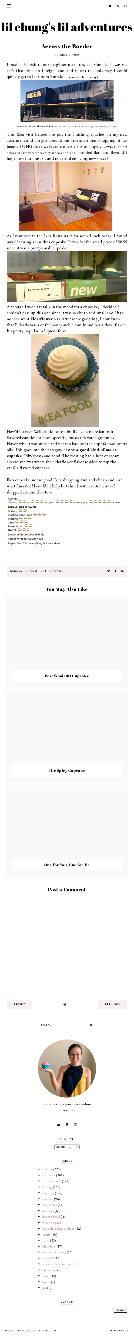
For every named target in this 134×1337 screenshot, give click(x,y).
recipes (47, 1169)
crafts (46, 1234)
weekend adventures (56, 1264)
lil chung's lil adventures (67, 27)
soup (45, 1240)
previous (112, 1004)
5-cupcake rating (54, 1252)
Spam (46, 1282)
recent (19, 1004)
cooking (48, 1193)
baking (47, 1187)
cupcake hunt (35, 571)
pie (44, 1287)
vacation (48, 1222)
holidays (48, 1210)
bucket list (49, 1270)
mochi (46, 1276)
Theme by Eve (118, 1330)
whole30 (48, 1258)
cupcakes (56, 571)
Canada (16, 571)
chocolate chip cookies (58, 1228)
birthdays (49, 1246)
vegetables (49, 1204)
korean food (51, 1216)
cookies (47, 1199)
